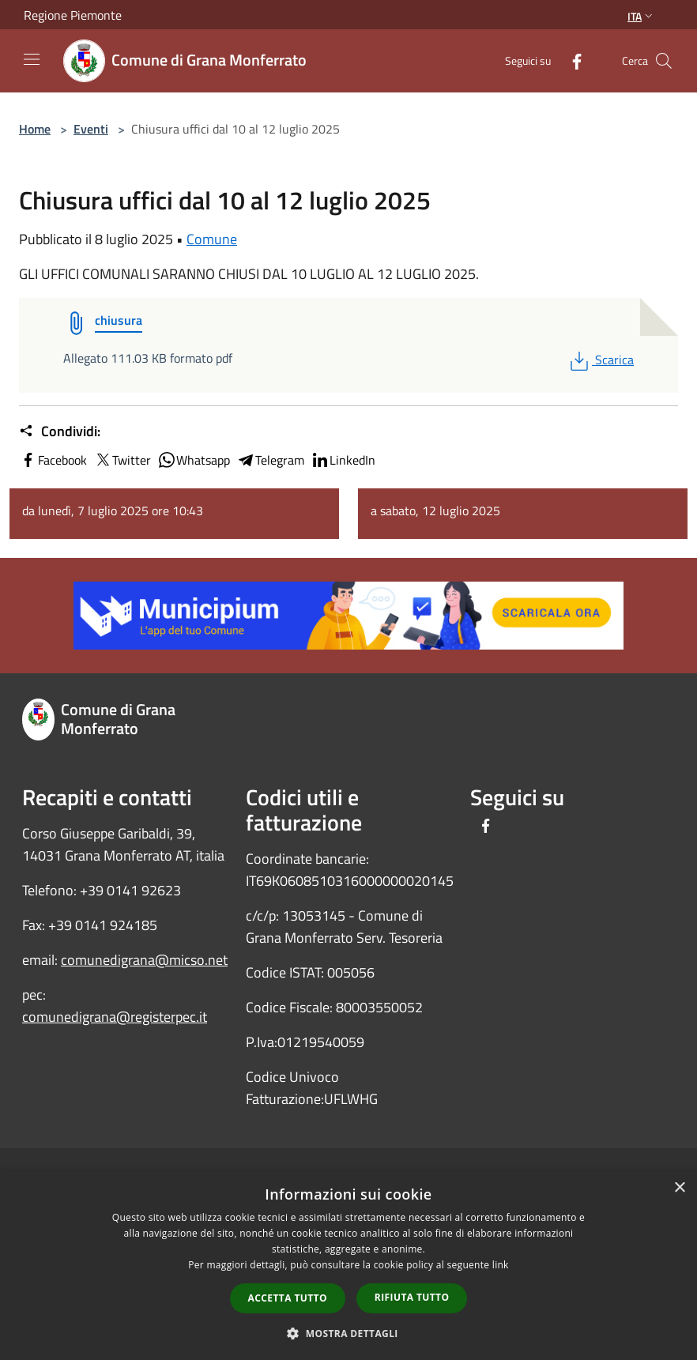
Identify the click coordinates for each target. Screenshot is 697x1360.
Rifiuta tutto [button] (412, 1297)
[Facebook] (570, 60)
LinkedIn (343, 459)
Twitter (122, 459)
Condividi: (59, 431)
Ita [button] (641, 16)
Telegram (270, 459)
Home (35, 128)
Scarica (600, 359)
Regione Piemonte (73, 15)
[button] (348, 1333)
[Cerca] (663, 60)
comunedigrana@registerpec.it (114, 1016)
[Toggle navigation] (31, 59)
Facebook (53, 459)
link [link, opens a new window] (500, 1264)
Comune (211, 239)
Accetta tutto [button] (287, 1298)
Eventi (90, 128)
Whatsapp (193, 459)
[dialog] (348, 1265)
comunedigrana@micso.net (144, 959)
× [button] (679, 1188)
